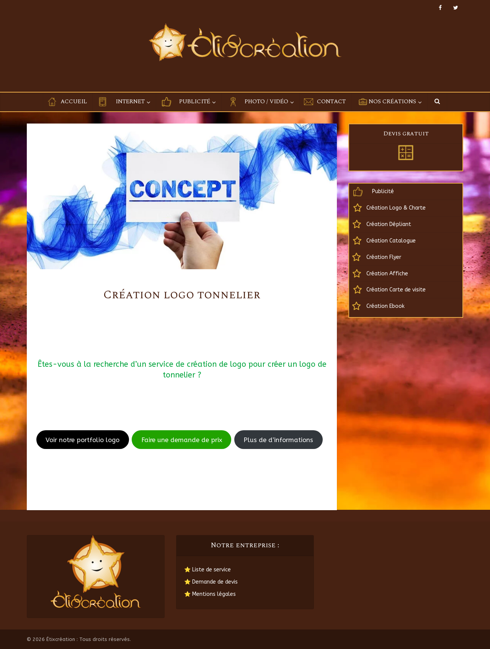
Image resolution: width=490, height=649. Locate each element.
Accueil (73, 101)
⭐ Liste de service (207, 569)
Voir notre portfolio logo (82, 440)
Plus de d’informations (278, 440)
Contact (331, 101)
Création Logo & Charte (396, 208)
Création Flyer (383, 257)
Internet (130, 101)
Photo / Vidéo (266, 101)
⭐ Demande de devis (211, 582)
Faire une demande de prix (181, 440)
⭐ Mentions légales (210, 594)
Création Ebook (385, 306)
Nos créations (392, 101)
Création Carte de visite (396, 289)
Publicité (194, 101)
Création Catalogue (391, 240)
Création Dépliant (388, 224)
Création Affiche (387, 273)
